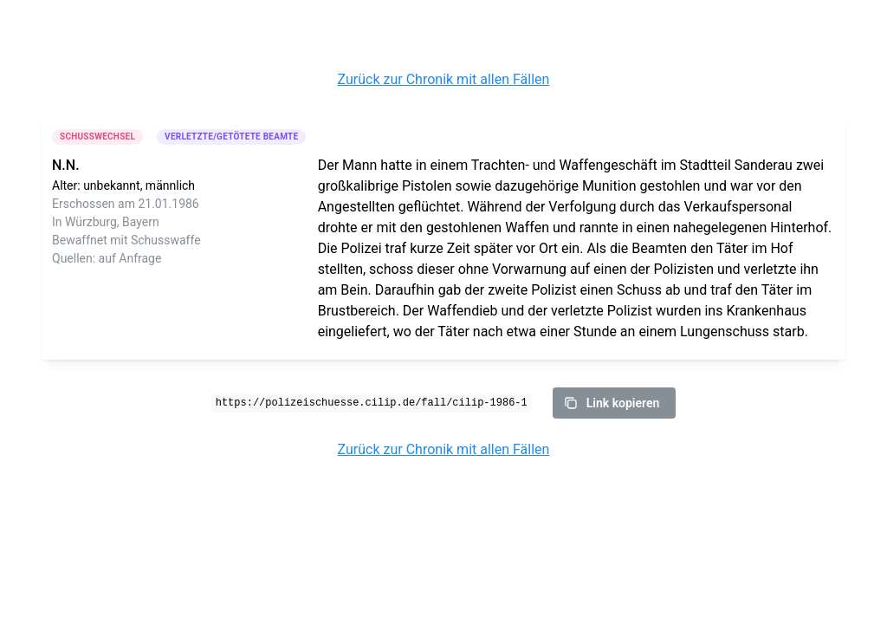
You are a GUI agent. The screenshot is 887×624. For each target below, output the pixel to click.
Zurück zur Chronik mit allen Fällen (444, 79)
